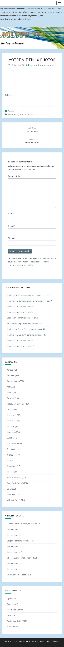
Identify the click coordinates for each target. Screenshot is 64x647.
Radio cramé (12, 604)
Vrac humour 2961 (15, 563)
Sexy (9, 488)
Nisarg (56, 641)
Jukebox (10, 437)
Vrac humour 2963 (27, 306)
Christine (11, 615)
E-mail (11, 226)
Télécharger (10, 95)
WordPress (39, 641)
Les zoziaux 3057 (26, 346)
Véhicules (11, 494)
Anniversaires (13, 381)
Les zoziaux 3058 (26, 312)
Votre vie (28, 114)
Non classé (12, 466)
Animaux (11, 375)
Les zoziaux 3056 (14, 569)
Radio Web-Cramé (15, 483)
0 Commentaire (48, 65)
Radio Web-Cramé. (15, 609)
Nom (11, 213)
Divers (9, 392)
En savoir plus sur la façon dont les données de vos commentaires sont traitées (32, 261)
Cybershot (11, 598)
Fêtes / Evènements (15, 403)
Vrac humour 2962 (27, 340)
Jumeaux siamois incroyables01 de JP (34, 295)
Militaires (11, 455)
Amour (11, 111)
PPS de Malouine (14, 477)
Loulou (33, 65)
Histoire (10, 415)
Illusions (11, 426)
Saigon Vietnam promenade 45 (31, 323)
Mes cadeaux (12, 443)
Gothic (10, 409)
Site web (12, 238)
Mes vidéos (11, 449)
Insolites (11, 432)
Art (8, 386)
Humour (10, 420)
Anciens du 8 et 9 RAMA (17, 621)
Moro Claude (12, 626)
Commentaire (15, 176)
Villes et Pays (12, 500)
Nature (10, 460)
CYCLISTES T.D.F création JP (19, 574)
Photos (10, 471)
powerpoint (13, 114)
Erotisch (10, 398)
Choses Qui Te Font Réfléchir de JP (22, 557)
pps (21, 114)
